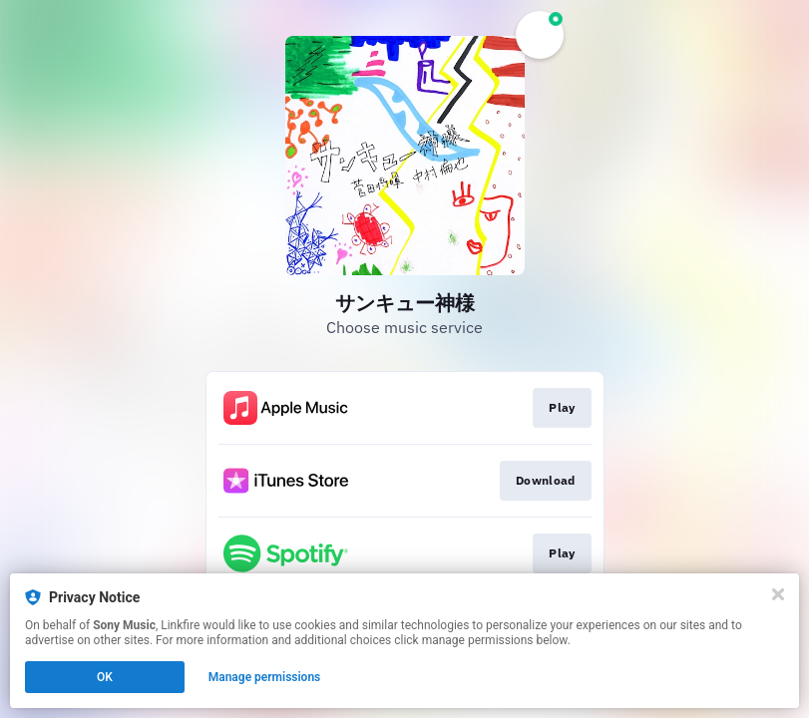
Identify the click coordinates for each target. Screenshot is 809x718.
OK (105, 677)
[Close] (778, 594)
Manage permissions (264, 677)
